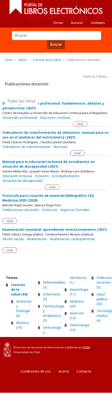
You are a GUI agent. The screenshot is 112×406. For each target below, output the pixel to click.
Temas (58, 22)
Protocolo (50, 210)
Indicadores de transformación (26, 147)
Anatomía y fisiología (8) (23, 308)
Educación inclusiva (17, 176)
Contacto (84, 371)
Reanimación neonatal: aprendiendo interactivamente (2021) (54, 229)
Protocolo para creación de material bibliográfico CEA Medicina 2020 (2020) (48, 198)
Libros (22, 60)
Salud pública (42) (102, 299)
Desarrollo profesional (20, 117)
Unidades (98, 22)
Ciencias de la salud (47, 60)
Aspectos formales (75, 210)
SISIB (86, 347)
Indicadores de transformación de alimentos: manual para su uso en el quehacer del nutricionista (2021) (55, 134)
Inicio (9, 60)
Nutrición (60, 147)
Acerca (63, 371)
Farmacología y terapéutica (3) (53, 313)
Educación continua (55, 117)
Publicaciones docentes (21, 210)
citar (80, 124)
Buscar (56, 44)
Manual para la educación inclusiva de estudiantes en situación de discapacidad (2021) (48, 164)
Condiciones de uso (36, 371)
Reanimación (37, 239)
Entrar (14, 389)
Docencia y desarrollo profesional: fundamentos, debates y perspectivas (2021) (53, 105)
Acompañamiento (65, 176)
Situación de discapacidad (22, 181)
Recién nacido (13, 239)
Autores (77, 22)
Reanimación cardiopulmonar (72, 239)
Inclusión (42, 176)
